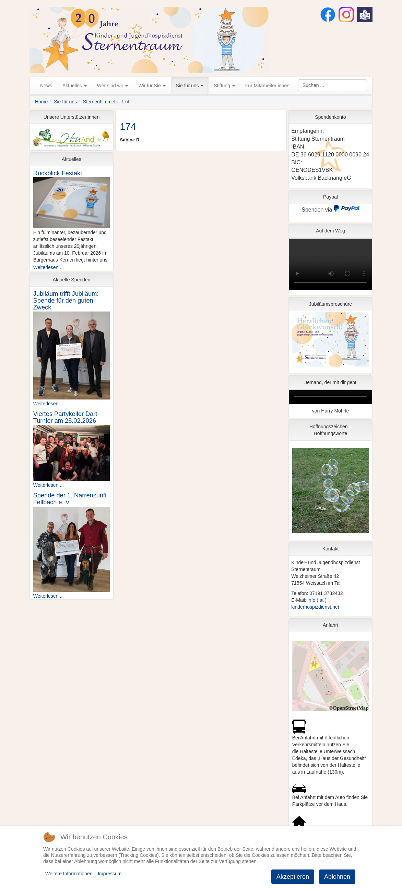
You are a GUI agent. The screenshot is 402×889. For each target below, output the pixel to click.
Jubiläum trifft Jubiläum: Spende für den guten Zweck (66, 300)
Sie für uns (190, 85)
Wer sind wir (112, 85)
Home (41, 101)
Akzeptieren (292, 876)
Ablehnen (337, 876)
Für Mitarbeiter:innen (267, 85)
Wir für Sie (151, 85)
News (46, 85)
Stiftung (224, 85)
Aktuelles (74, 85)
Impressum (109, 873)
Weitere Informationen (68, 873)
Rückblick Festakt (57, 173)
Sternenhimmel (99, 101)
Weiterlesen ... (48, 267)
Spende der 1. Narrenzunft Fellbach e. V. (70, 499)
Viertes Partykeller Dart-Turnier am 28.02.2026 (66, 417)
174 (128, 126)
